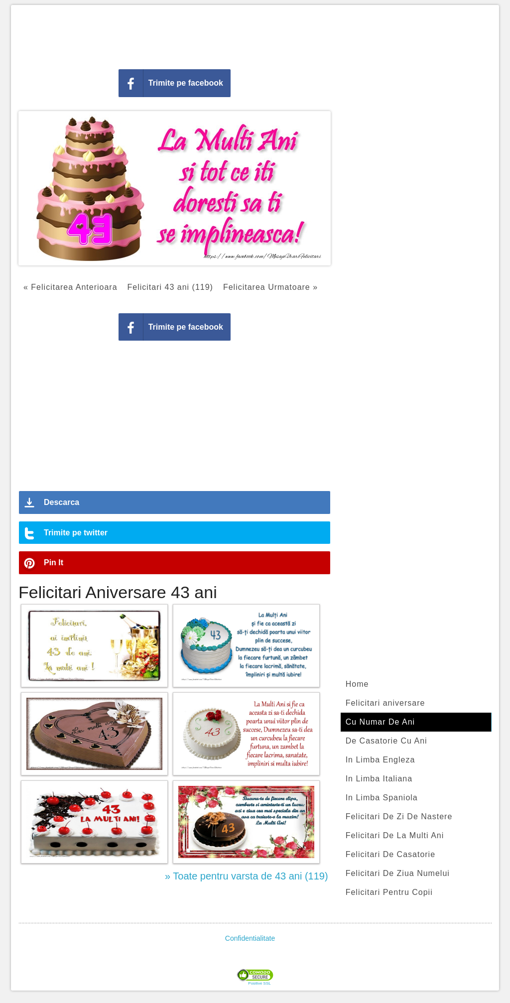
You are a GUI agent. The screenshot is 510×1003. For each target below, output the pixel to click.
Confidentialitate (250, 938)
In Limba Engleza (380, 759)
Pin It (53, 562)
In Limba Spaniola (382, 797)
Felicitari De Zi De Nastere (399, 816)
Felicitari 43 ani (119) (170, 287)
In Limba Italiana (379, 778)
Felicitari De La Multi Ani (395, 835)
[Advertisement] (255, 34)
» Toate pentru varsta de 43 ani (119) (246, 876)
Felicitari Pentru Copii (389, 892)
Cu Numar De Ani (380, 722)
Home (357, 684)
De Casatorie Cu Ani (386, 741)
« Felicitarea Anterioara (70, 287)
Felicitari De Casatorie (390, 854)
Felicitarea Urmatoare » (270, 287)
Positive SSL (259, 984)
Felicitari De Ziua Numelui (398, 873)
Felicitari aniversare (385, 703)
